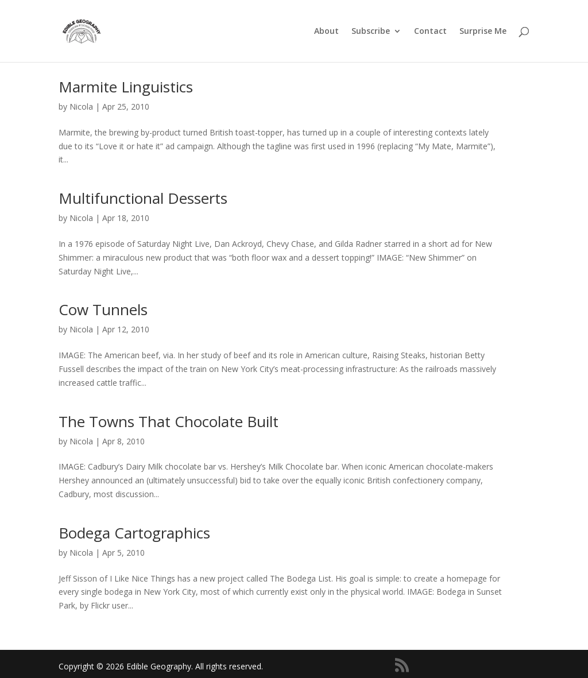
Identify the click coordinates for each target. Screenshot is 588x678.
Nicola (81, 106)
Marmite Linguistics (126, 86)
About (326, 31)
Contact (430, 31)
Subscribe (370, 31)
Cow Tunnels (103, 309)
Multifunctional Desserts (143, 198)
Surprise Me (482, 31)
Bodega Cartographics (134, 532)
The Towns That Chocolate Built (168, 421)
